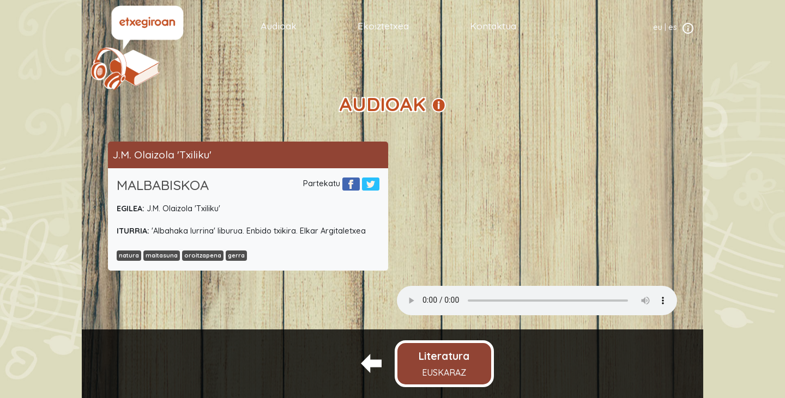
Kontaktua (493, 26)
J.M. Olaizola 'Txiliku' (162, 154)
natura (129, 255)
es (672, 27)
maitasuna (162, 255)
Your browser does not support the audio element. (537, 300)
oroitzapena (202, 255)
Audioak (279, 26)
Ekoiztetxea (383, 26)
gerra (236, 255)
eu (657, 27)
